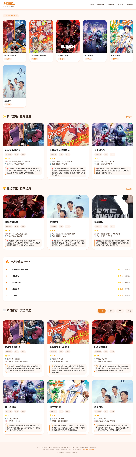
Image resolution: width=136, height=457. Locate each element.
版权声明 (91, 449)
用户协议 (85, 449)
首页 (92, 5)
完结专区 (111, 5)
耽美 (110, 311)
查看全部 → (129, 117)
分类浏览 (130, 5)
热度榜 (120, 5)
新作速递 (100, 5)
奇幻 (129, 311)
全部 (101, 311)
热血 (120, 311)
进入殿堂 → (129, 189)
